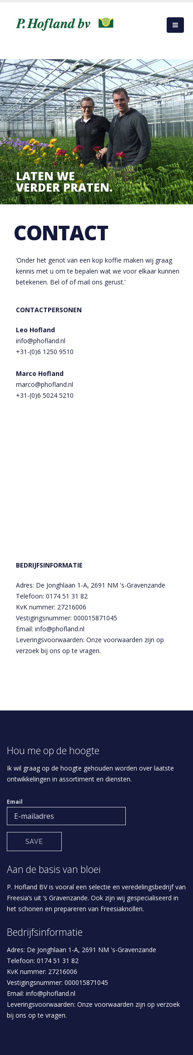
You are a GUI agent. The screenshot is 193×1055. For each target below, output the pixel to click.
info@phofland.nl (40, 340)
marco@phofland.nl (44, 384)
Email (15, 801)
